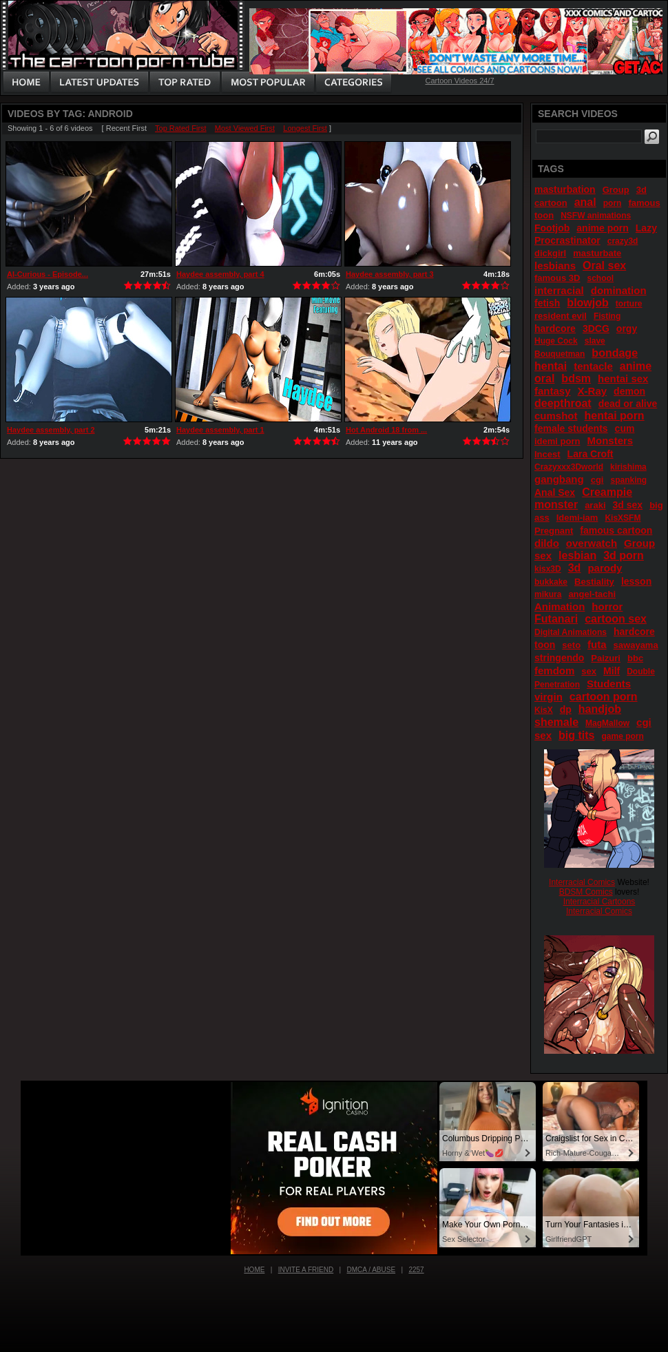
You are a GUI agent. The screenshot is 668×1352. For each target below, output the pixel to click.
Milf (611, 670)
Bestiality (594, 581)
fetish (547, 303)
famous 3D (557, 278)
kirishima (628, 467)
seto (571, 645)
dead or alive (628, 403)
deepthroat (563, 403)
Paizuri (605, 658)
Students (609, 683)
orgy (626, 328)
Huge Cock (556, 341)
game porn (623, 736)
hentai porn (615, 416)
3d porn (623, 555)
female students (571, 428)
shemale (556, 722)
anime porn (602, 227)
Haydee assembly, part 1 (220, 430)
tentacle (593, 366)
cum (625, 428)
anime (635, 366)
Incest (547, 454)
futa (597, 644)
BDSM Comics (586, 892)
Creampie (607, 492)
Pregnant (553, 531)
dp (566, 709)
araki (595, 505)
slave (595, 341)
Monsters (610, 440)
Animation (559, 606)
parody (604, 568)
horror (607, 606)
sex (588, 671)
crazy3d (622, 241)
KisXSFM (622, 518)
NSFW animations (596, 215)
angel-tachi (592, 594)
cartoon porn (604, 697)
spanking (629, 480)
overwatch (591, 543)
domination (619, 290)
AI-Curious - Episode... (47, 274)
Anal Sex (554, 492)
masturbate (597, 253)
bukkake (550, 582)
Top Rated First (181, 128)
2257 (416, 1269)
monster (556, 504)
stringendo (559, 657)
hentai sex (623, 378)
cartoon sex (616, 619)
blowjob (587, 303)
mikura (547, 594)
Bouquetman (559, 354)
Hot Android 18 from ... (386, 430)
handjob (599, 709)
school (600, 278)
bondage (615, 353)
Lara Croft (590, 453)
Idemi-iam (577, 517)
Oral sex (604, 265)
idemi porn (557, 441)
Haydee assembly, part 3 (390, 274)
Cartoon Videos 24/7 (459, 80)
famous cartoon (616, 530)
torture (629, 304)
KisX (543, 710)
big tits (576, 735)
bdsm (576, 378)
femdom (554, 670)
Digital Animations (570, 632)
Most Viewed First (245, 128)
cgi (597, 480)
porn (612, 203)
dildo (546, 543)
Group (616, 190)
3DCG (596, 328)
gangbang (559, 479)
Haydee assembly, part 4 (220, 274)
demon (629, 391)
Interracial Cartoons (599, 901)
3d (574, 568)
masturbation (565, 189)
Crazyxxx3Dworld (568, 467)
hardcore (555, 328)
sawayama (636, 645)
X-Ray (592, 391)
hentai (550, 366)
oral (544, 378)
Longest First (305, 128)
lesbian (577, 555)
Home (254, 1269)
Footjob (552, 227)
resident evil (560, 316)
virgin (548, 697)
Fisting (607, 316)
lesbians (555, 265)
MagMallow (607, 723)
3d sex (628, 504)
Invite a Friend (306, 1269)
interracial (559, 290)
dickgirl (550, 253)
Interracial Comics (582, 882)
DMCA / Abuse (371, 1269)
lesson (636, 581)
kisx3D (547, 569)
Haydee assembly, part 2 (51, 430)
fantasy (552, 391)
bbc (635, 658)
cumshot (556, 416)
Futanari (556, 619)
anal (585, 202)
